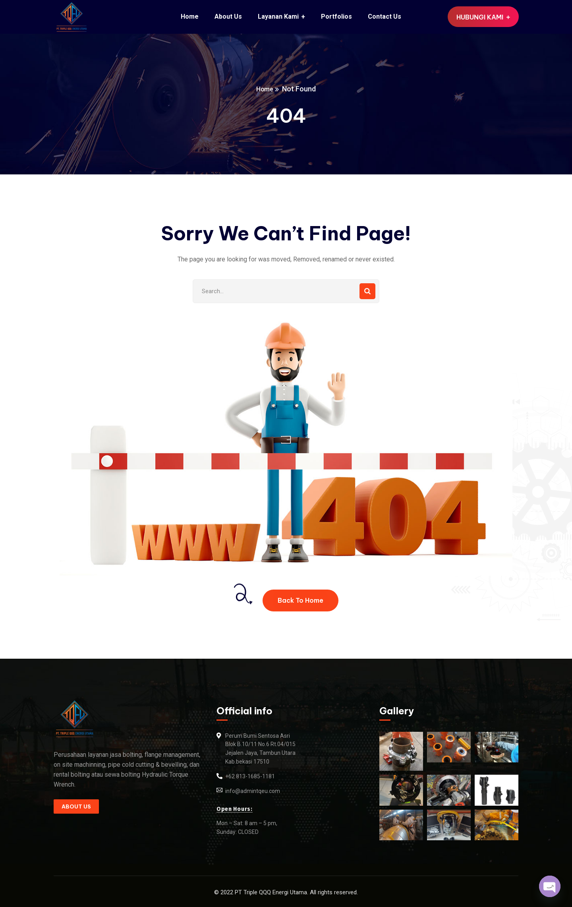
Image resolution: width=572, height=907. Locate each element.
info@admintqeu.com (252, 791)
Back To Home (300, 600)
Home (264, 89)
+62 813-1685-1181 (250, 776)
